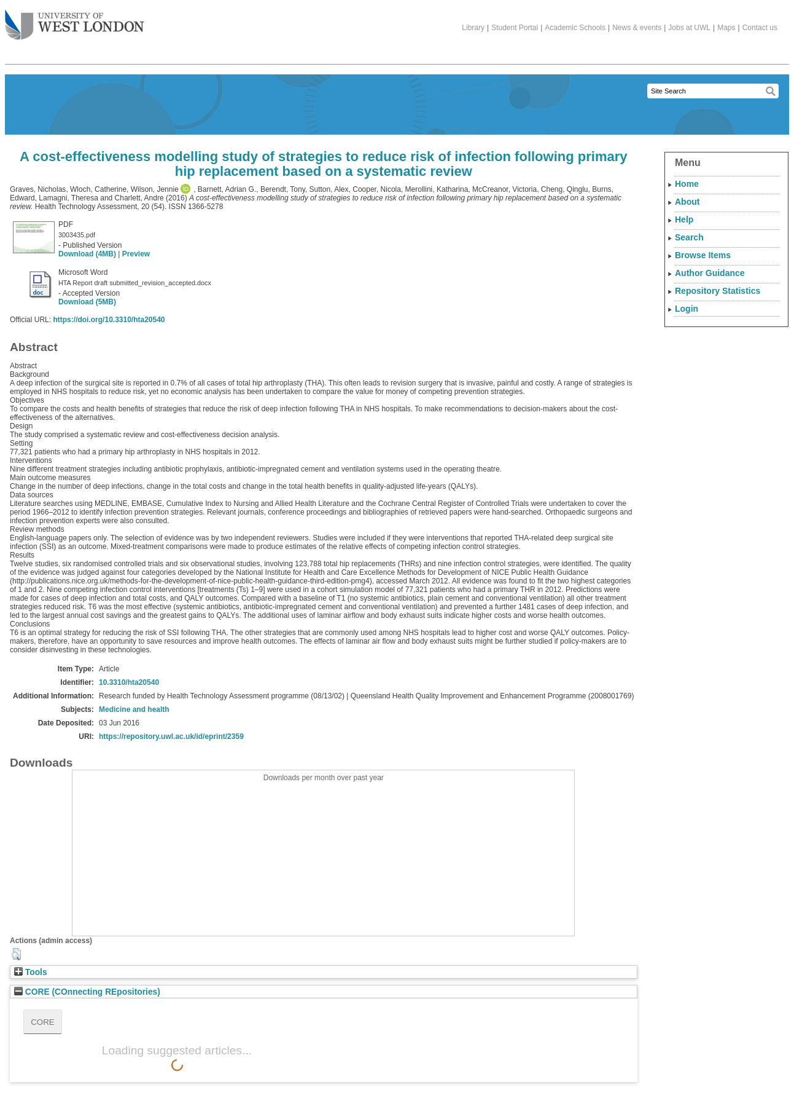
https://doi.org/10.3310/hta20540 (109, 319)
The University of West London (75, 20)
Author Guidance (710, 273)
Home (687, 184)
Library (473, 27)
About (687, 202)
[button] (16, 954)
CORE (43, 1022)
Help (684, 219)
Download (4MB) (87, 254)
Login (686, 309)
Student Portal (514, 27)
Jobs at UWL (689, 27)
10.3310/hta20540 (129, 682)
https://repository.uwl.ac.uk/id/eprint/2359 (171, 736)
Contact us (759, 27)
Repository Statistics (717, 291)
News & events (636, 27)
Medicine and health (134, 709)
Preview (136, 254)
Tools (30, 972)
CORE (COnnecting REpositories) (87, 992)
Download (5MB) (87, 302)
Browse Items (703, 255)
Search (689, 237)
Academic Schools (575, 27)
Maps (726, 27)
